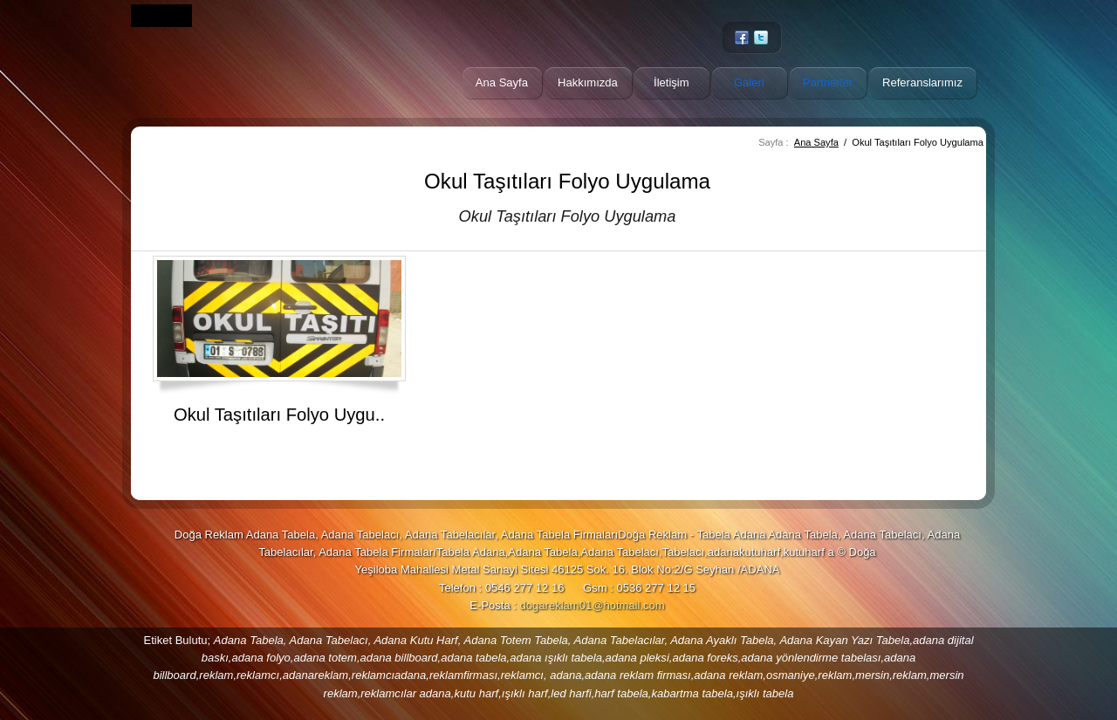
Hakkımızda (588, 82)
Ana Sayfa (502, 82)
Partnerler (828, 82)
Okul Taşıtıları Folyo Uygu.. (279, 414)
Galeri (749, 82)
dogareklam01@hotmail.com (592, 605)
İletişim (671, 82)
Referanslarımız (922, 82)
